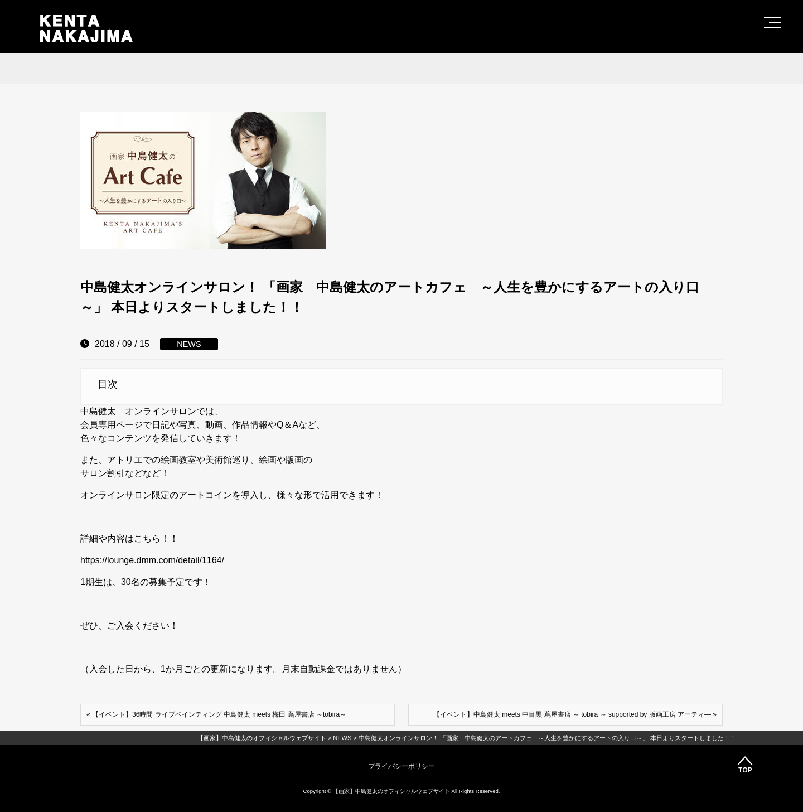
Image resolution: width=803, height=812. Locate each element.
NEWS (189, 344)
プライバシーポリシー (401, 766)
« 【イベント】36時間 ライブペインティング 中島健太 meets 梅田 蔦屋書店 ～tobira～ (216, 714)
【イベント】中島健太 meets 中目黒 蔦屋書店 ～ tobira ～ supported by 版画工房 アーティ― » (575, 714)
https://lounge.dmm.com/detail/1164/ (152, 560)
